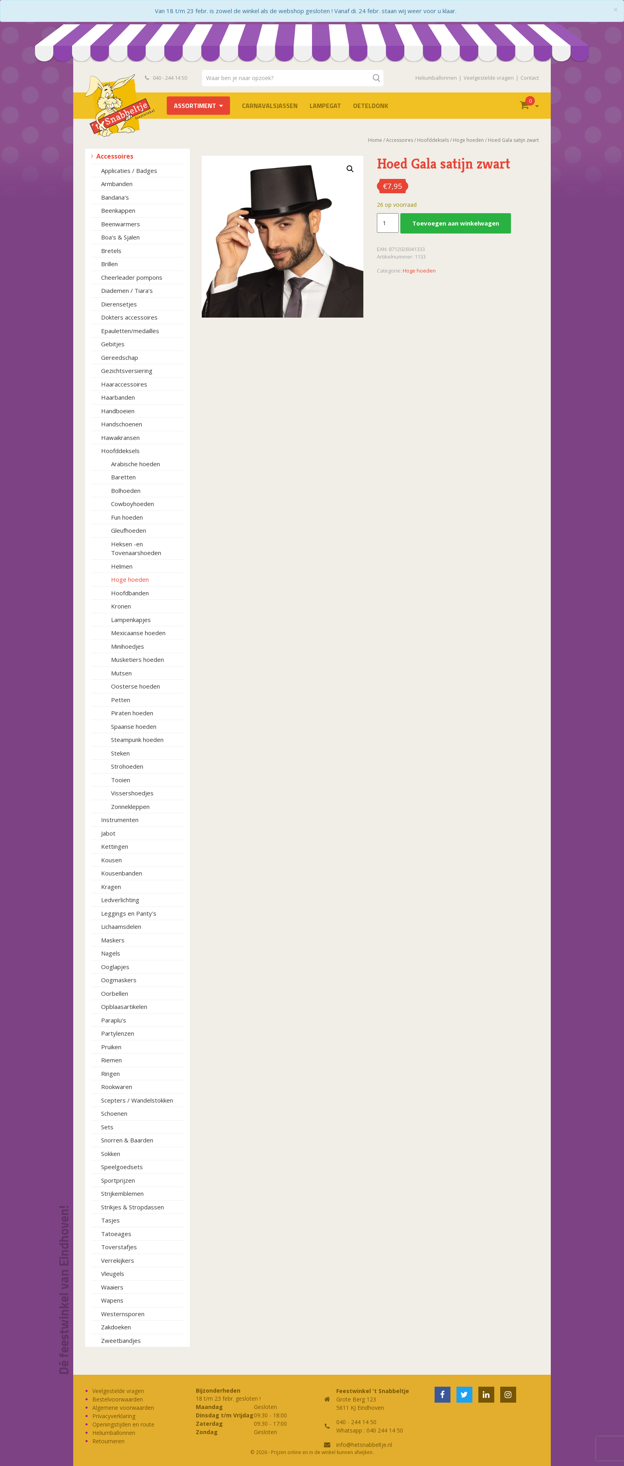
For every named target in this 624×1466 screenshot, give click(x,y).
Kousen (111, 860)
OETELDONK (370, 105)
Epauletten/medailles (130, 331)
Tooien (120, 780)
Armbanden (117, 184)
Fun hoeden (127, 517)
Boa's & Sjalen (120, 237)
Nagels (110, 953)
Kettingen (114, 846)
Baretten (123, 477)
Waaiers (112, 1287)
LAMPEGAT (325, 105)
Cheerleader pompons (131, 277)
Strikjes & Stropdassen (132, 1207)
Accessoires (114, 156)
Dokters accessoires (129, 317)
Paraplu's (113, 1020)
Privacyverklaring (113, 1416)
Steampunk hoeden (137, 740)
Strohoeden (127, 766)
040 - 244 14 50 (166, 77)
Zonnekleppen (130, 807)
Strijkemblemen (122, 1193)
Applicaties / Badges (129, 171)
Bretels (111, 251)
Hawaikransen (120, 438)
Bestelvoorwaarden (117, 1399)
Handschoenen (121, 424)
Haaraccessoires (124, 384)
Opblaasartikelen (124, 1007)
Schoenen (114, 1113)
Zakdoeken (116, 1327)
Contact (530, 77)
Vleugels (112, 1274)
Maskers (113, 940)
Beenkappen (118, 210)
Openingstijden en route (123, 1424)
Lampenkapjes (131, 620)
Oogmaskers (118, 980)
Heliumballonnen (436, 77)
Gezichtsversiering (126, 371)
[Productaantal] (387, 223)
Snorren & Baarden (127, 1140)
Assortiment (195, 105)
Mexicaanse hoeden (138, 633)
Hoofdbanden (130, 593)
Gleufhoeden (128, 530)
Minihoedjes (127, 646)
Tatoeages (116, 1234)
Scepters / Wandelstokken (137, 1100)
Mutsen (121, 673)
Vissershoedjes (132, 793)
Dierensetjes (119, 304)
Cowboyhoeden (132, 504)
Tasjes (110, 1220)
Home (375, 140)
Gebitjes (113, 344)
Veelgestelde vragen (489, 77)
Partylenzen (117, 1033)
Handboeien (118, 411)
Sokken (110, 1154)
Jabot (108, 833)
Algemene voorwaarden (123, 1407)
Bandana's (115, 197)
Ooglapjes (115, 967)
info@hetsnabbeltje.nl (364, 1444)
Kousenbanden (121, 873)
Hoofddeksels (120, 451)
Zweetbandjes (121, 1340)
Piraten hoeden (132, 713)
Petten (120, 700)
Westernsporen (122, 1314)
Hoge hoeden (130, 579)
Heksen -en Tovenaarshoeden (136, 548)
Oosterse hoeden (135, 686)
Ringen (110, 1073)
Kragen (111, 887)
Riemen (111, 1060)
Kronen (121, 606)
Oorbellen (114, 993)
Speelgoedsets (122, 1167)
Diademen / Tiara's (127, 290)
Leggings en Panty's (128, 913)
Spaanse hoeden (133, 726)
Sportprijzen (118, 1180)
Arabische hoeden (135, 464)
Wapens (112, 1300)
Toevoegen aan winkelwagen (455, 223)
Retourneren (108, 1441)
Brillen (109, 264)
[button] (350, 169)
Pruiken (111, 1047)
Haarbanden (118, 397)
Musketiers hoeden (137, 659)
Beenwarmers (120, 224)
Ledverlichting (120, 900)
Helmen (122, 566)
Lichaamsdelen (121, 926)
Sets (107, 1127)
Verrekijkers (117, 1260)
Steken (120, 753)
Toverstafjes (119, 1247)
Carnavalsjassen (270, 105)
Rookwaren (116, 1087)
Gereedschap (119, 357)
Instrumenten (119, 820)
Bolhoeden (125, 491)
